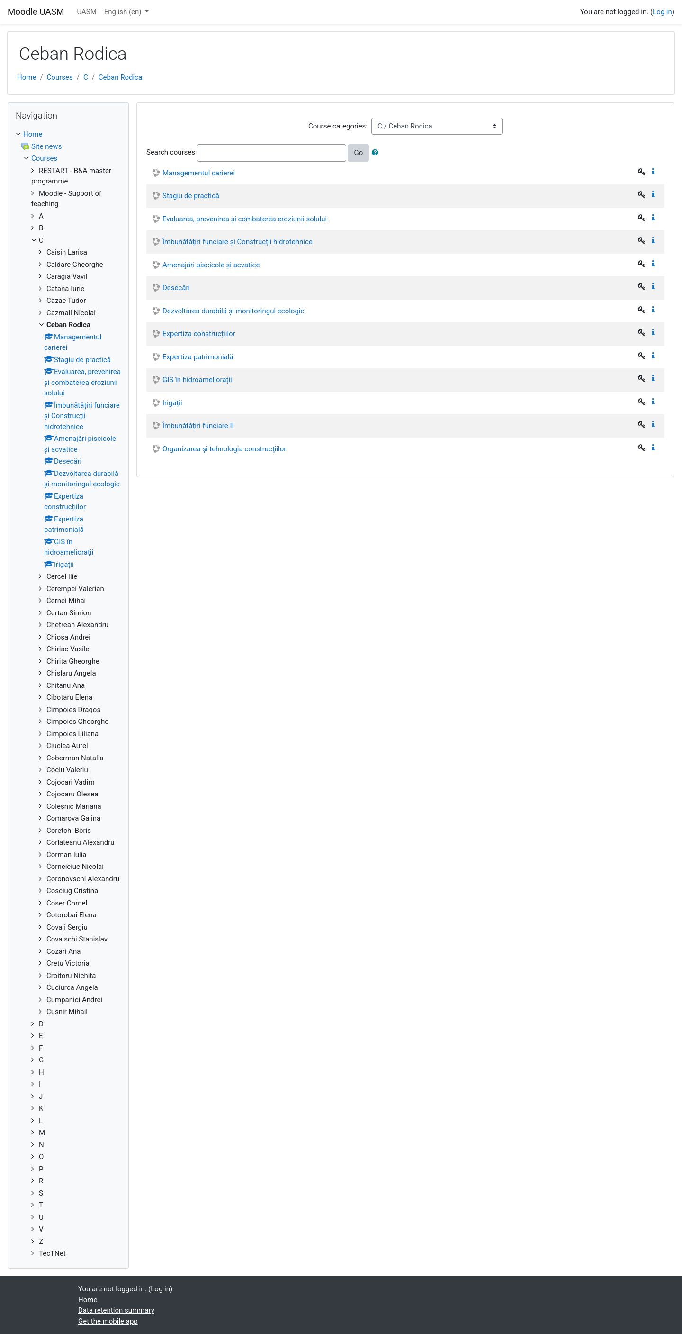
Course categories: (338, 126)
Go (358, 152)
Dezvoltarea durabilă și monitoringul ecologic (233, 311)
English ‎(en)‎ (124, 12)
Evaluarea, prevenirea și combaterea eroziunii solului (244, 219)
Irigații (172, 403)
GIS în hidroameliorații (197, 379)
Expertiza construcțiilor (198, 333)
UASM (86, 12)
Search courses (170, 152)
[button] (377, 153)
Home (26, 77)
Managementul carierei (198, 173)
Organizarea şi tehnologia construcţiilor (224, 449)
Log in (662, 12)
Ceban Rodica (120, 77)
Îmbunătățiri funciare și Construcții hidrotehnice (237, 242)
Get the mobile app (108, 1321)
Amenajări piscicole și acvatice (211, 265)
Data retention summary (116, 1310)
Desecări (176, 287)
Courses (60, 77)
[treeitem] (68, 134)
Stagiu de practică (190, 196)
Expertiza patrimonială (197, 357)
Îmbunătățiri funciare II (198, 425)
